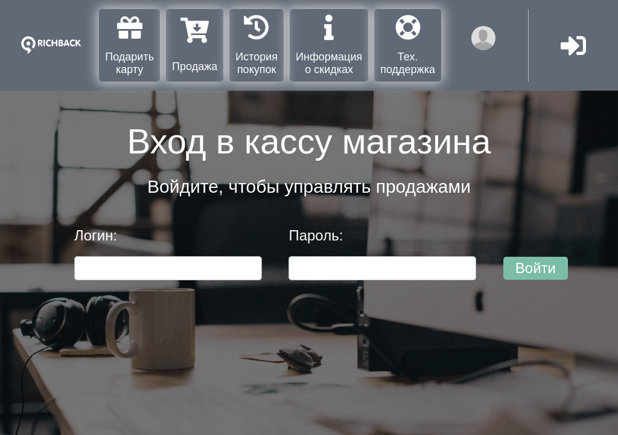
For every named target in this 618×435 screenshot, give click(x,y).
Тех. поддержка (407, 45)
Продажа (194, 45)
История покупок (256, 45)
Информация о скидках (329, 45)
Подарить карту (129, 45)
